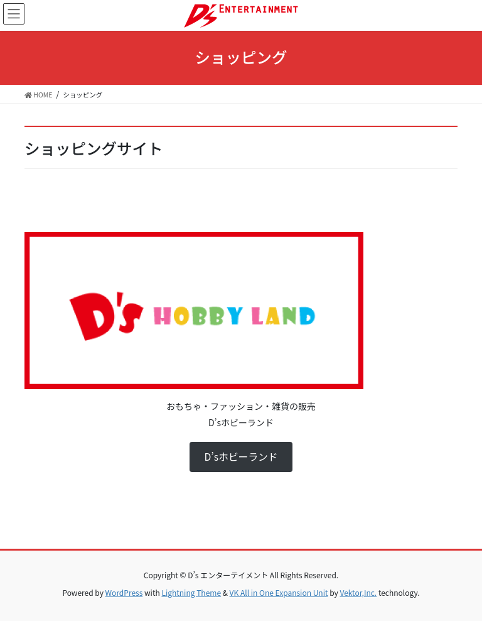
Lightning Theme (191, 592)
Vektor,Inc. (358, 592)
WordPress (124, 592)
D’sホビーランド (240, 456)
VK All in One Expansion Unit (279, 592)
